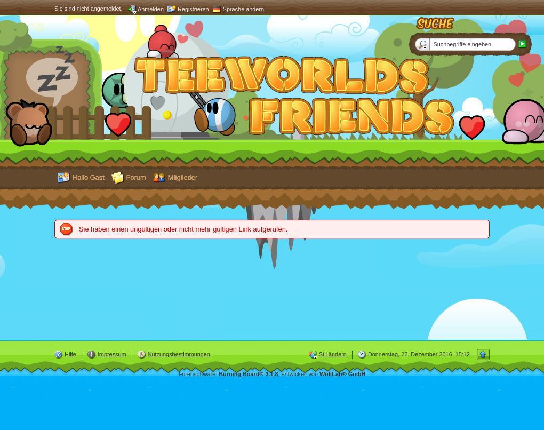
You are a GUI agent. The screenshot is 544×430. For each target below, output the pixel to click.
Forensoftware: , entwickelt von (272, 374)
